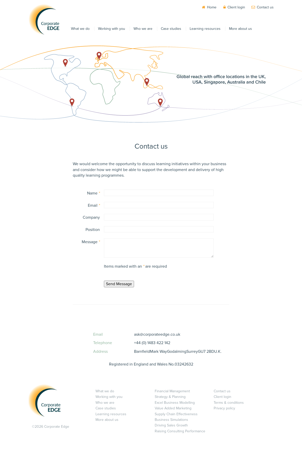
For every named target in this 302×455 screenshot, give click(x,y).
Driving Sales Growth (171, 425)
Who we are (143, 29)
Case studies (171, 29)
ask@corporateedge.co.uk (157, 334)
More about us (240, 29)
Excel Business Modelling (175, 402)
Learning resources (205, 29)
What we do (80, 29)
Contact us (265, 7)
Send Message (119, 284)
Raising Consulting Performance (180, 431)
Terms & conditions (229, 402)
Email (94, 205)
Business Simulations (171, 420)
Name (93, 193)
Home (211, 7)
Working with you (111, 29)
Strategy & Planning (170, 397)
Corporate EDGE (44, 19)
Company (91, 217)
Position (93, 229)
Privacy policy (224, 408)
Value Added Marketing (173, 408)
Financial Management (172, 391)
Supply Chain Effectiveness (176, 414)
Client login (236, 7)
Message (91, 241)
